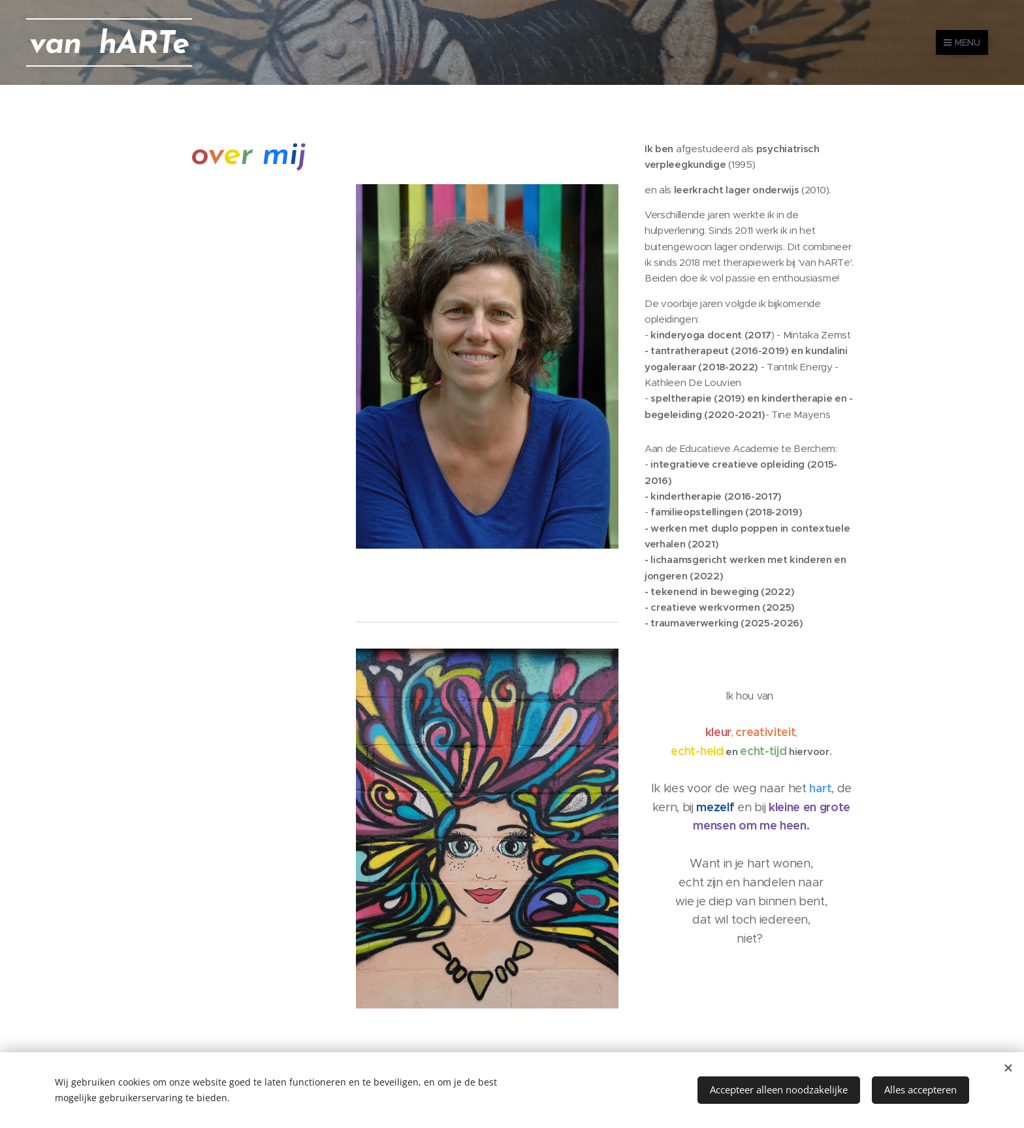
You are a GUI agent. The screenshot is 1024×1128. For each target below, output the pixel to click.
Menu (962, 42)
